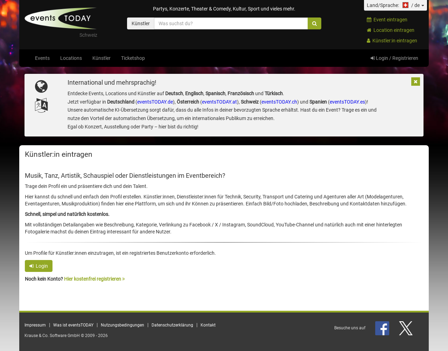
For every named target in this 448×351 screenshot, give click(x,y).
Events (42, 58)
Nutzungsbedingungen (122, 325)
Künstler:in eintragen (392, 40)
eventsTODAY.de (155, 102)
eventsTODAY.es (347, 102)
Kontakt (208, 325)
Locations (71, 58)
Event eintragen (387, 19)
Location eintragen (390, 30)
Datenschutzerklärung (172, 325)
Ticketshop (133, 58)
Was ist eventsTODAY (73, 325)
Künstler (101, 58)
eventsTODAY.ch (279, 102)
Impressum (35, 325)
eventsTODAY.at (219, 102)
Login (38, 266)
